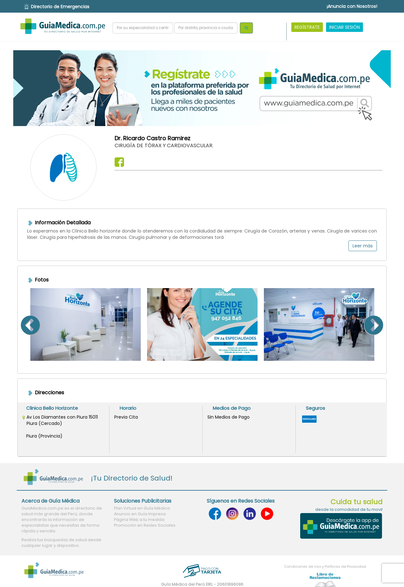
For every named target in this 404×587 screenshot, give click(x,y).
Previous (22, 324)
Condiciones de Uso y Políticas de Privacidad (325, 566)
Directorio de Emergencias (60, 6)
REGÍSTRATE (307, 27)
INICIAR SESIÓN (344, 27)
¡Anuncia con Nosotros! (352, 6)
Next (381, 324)
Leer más (363, 246)
